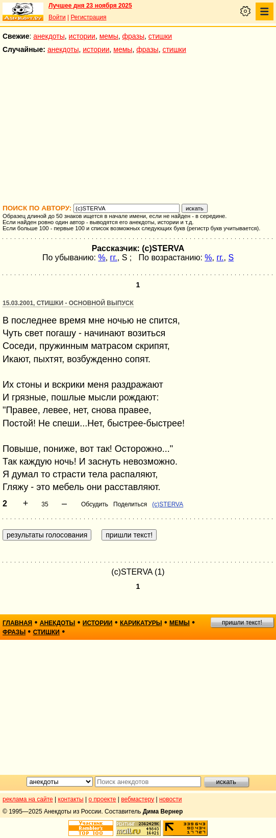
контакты (71, 799)
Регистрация (88, 17)
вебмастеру (137, 799)
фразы (133, 36)
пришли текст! (242, 622)
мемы (108, 36)
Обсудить (94, 504)
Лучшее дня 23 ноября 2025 (90, 5)
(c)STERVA (167, 504)
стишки (160, 36)
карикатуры (141, 623)
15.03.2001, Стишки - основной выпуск (68, 303)
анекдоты (49, 36)
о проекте (102, 799)
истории (82, 36)
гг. (113, 257)
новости (170, 799)
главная (17, 623)
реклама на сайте (28, 799)
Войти (57, 17)
